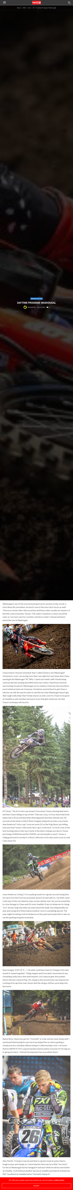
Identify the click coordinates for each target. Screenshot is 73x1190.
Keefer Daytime (36, 298)
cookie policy (59, 1180)
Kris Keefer (32, 307)
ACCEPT (36, 1186)
